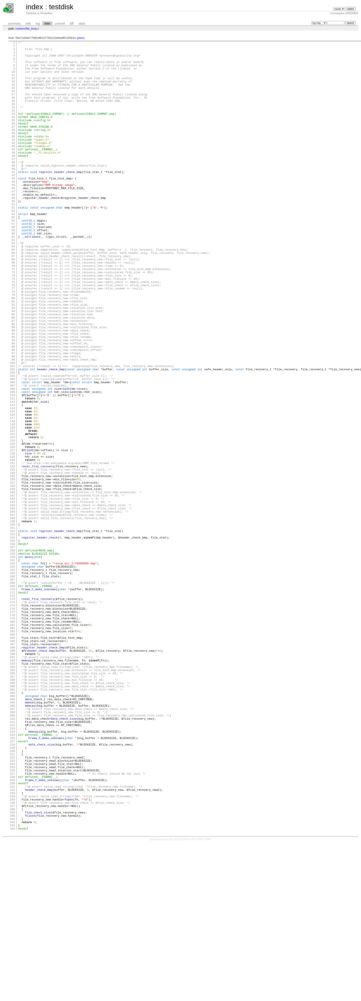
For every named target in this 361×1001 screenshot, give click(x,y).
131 (12, 548)
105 (12, 447)
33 (13, 167)
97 (13, 416)
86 (13, 373)
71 (13, 315)
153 (12, 633)
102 (12, 435)
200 (12, 815)
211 (12, 858)
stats (81, 23)
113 (12, 478)
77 (13, 338)
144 (12, 598)
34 (13, 171)
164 (12, 676)
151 (12, 625)
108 (12, 458)
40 (13, 194)
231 (12, 936)
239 (12, 967)
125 (12, 524)
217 (12, 881)
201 (12, 819)
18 (13, 109)
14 (13, 94)
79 (13, 346)
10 (13, 78)
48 (13, 226)
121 (12, 509)
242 (12, 979)
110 (12, 466)
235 (12, 951)
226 (12, 916)
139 (12, 579)
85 (13, 369)
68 (13, 303)
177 (12, 726)
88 (13, 381)
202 (12, 823)
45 (13, 214)
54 (13, 249)
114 (12, 482)
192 (12, 784)
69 (13, 307)
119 (12, 501)
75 (13, 330)
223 (12, 905)
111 (12, 470)
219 (12, 889)
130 (12, 544)
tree (47, 23)
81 (13, 354)
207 (12, 843)
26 (13, 140)
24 (13, 132)
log (38, 23)
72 (13, 319)
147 (12, 610)
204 (12, 831)
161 (12, 664)
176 (12, 722)
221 (12, 897)
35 (13, 175)
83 (13, 361)
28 (13, 148)
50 (13, 233)
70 (13, 311)
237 (12, 959)
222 (12, 901)
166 (12, 684)
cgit (166, 997)
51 (13, 237)
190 (12, 777)
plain (81, 37)
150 (12, 621)
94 (13, 404)
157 (12, 649)
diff (72, 23)
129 (12, 540)
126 (12, 528)
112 (12, 474)
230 (12, 932)
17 (13, 105)
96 (13, 412)
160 (12, 660)
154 (12, 637)
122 (12, 513)
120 (12, 505)
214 (12, 870)
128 (12, 536)
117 (12, 493)
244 (12, 986)
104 (12, 443)
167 (12, 687)
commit (60, 23)
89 (13, 385)
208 (12, 847)
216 (12, 878)
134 (12, 559)
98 (13, 420)
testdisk (61, 7)
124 (12, 520)
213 (12, 866)
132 (12, 552)
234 (12, 947)
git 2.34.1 (174, 997)
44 (13, 210)
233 (12, 944)
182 (12, 746)
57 (13, 260)
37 (13, 183)
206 (12, 839)
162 (12, 668)
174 (12, 715)
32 (13, 163)
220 (12, 893)
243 (12, 982)
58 (13, 264)
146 (12, 606)
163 (12, 672)
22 (13, 125)
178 (12, 730)
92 (13, 396)
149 (12, 618)
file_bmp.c (32, 28)
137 (12, 571)
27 (13, 144)
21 (13, 121)
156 (12, 645)
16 (13, 101)
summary (14, 23)
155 (12, 641)
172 (12, 707)
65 (13, 291)
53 (13, 245)
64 (13, 288)
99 (13, 423)
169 (12, 695)
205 (12, 835)
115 (12, 486)
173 (12, 711)
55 (13, 253)
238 (12, 963)
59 (13, 268)
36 (13, 179)
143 (12, 594)
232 (12, 940)
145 (12, 602)
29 (13, 152)
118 (12, 497)
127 (12, 532)
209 (12, 850)
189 (12, 773)
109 (12, 462)
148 (12, 614)
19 (13, 113)
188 (12, 769)
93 (13, 400)
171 (12, 703)
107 (12, 455)
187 (12, 765)
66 (13, 295)
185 (12, 757)
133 (12, 555)
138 (12, 575)
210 (12, 854)
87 (13, 377)
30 (13, 156)
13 (13, 90)
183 (12, 750)
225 (12, 913)
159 (12, 656)
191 (12, 781)
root (18, 28)
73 (13, 323)
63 (13, 284)
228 (12, 924)
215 (12, 874)
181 (12, 742)
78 (13, 342)
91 (13, 392)
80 (13, 350)
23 (13, 128)
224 (12, 909)
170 (12, 699)
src (23, 28)
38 (13, 187)
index (34, 7)
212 (12, 862)
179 (12, 734)
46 (13, 218)
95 (13, 408)
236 (12, 955)
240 (12, 971)
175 (12, 718)
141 (12, 586)
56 (13, 257)
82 (13, 357)
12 (13, 86)
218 (12, 885)
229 (12, 928)
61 (13, 276)
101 (12, 431)
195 (12, 796)
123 (12, 517)
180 (12, 738)
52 (13, 241)
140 (12, 583)
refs (28, 23)
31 (13, 160)
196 (12, 800)
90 (13, 389)
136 (12, 567)
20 (13, 117)
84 (13, 365)
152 (12, 629)
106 (12, 451)
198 (12, 808)
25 (13, 136)
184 (12, 753)
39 (13, 191)
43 (13, 206)
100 (12, 427)
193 (12, 788)
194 (12, 792)
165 (12, 680)
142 (12, 590)
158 (12, 652)
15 (13, 97)
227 (12, 920)
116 (12, 489)
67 (13, 299)
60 (13, 272)
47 (13, 222)
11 (13, 82)
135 (12, 563)
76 (13, 334)
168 (12, 691)
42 (13, 202)
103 (12, 439)
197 (12, 804)
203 (12, 827)
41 (13, 198)
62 (13, 280)
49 (13, 229)
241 (12, 975)
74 (13, 326)
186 (12, 761)
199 (12, 812)
